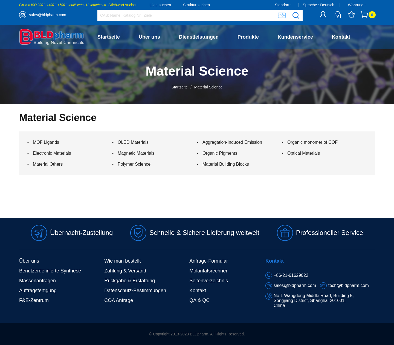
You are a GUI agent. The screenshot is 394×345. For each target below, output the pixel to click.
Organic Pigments (219, 153)
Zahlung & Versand (125, 271)
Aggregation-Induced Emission (232, 142)
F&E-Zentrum (34, 300)
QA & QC (199, 300)
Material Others (48, 164)
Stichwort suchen (123, 5)
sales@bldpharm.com (47, 15)
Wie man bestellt (122, 261)
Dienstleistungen (199, 37)
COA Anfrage (118, 300)
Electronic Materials (52, 153)
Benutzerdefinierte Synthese (50, 271)
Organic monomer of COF (312, 142)
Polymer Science (134, 164)
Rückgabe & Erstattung (129, 280)
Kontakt (341, 37)
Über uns (149, 37)
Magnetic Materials (136, 153)
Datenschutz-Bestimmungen (135, 290)
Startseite (108, 37)
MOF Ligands (46, 142)
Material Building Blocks (225, 164)
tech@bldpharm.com (348, 285)
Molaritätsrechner (208, 271)
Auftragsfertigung (38, 290)
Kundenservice (295, 37)
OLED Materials (133, 142)
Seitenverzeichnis (208, 280)
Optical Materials (303, 153)
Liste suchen (160, 5)
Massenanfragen (37, 280)
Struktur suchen (196, 5)
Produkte (248, 37)
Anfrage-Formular (208, 261)
